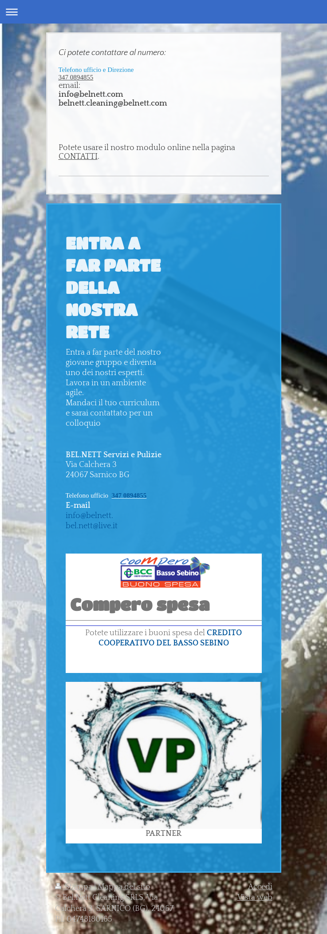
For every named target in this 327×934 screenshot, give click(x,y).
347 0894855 (76, 77)
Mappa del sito (124, 887)
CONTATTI (78, 156)
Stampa (74, 887)
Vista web (254, 897)
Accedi (260, 887)
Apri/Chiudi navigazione (163, 11)
